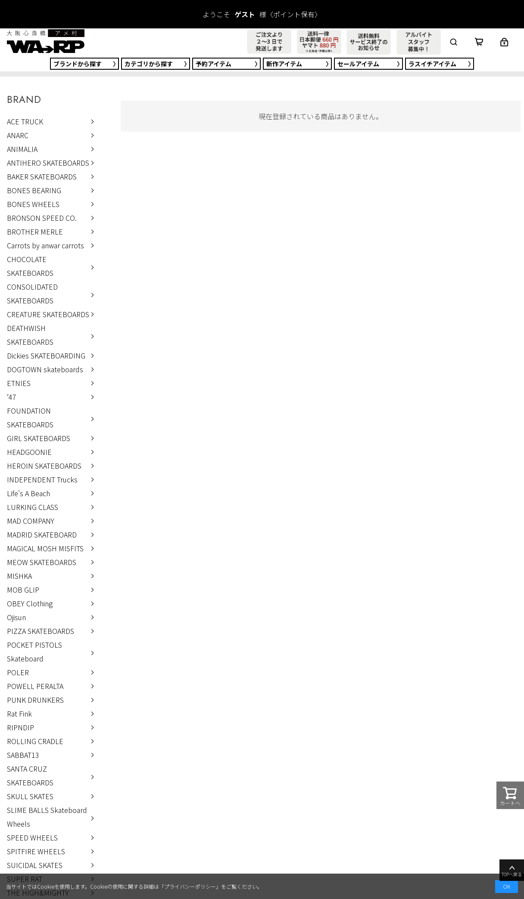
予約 (213, 63)
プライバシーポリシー (190, 886)
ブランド (77, 63)
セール (358, 63)
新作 (284, 63)
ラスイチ (432, 63)
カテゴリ (149, 63)
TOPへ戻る (512, 870)
